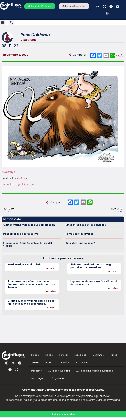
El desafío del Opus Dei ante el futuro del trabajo (27, 244)
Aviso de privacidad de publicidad (94, 370)
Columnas (98, 354)
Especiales (80, 354)
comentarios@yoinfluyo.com (19, 184)
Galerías (64, 362)
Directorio (36, 370)
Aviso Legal (37, 378)
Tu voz (113, 354)
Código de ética (58, 378)
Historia (49, 362)
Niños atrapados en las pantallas (85, 225)
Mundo (49, 354)
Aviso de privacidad (59, 370)
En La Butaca (82, 362)
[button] (2, 22)
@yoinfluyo (8, 171)
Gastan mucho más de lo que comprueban (29, 225)
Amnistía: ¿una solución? (80, 243)
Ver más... (51, 268)
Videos (35, 362)
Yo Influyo (21, 178)
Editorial (63, 354)
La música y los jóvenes (79, 234)
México (35, 354)
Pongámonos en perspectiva (20, 234)
